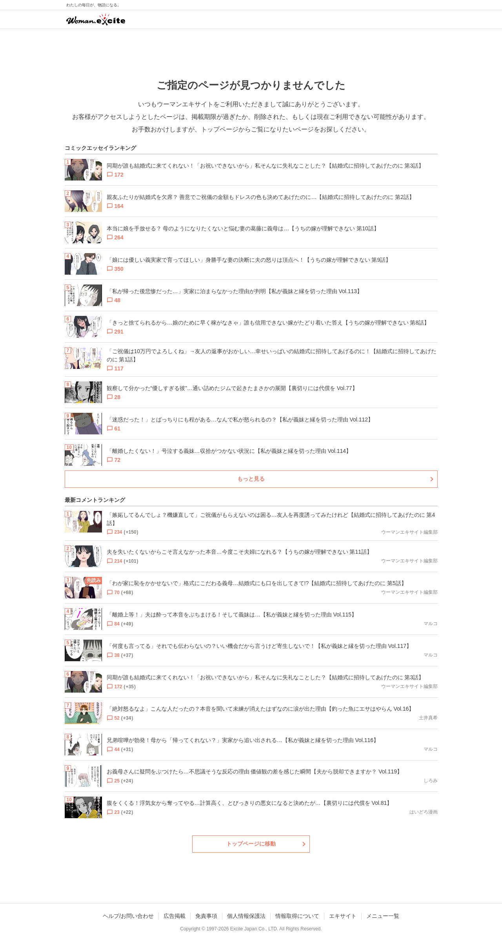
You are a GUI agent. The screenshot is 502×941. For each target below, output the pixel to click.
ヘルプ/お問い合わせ (128, 916)
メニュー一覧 (382, 916)
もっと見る (251, 479)
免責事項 (206, 916)
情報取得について (297, 916)
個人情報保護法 (246, 916)
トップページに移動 (251, 844)
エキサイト (342, 916)
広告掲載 (175, 916)
